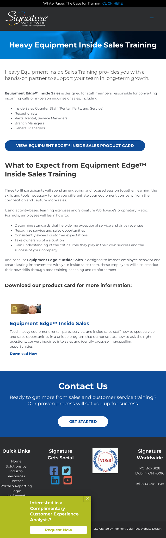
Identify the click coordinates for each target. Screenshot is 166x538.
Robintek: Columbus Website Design (137, 528)
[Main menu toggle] (152, 19)
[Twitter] (66, 470)
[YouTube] (68, 480)
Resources (16, 476)
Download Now (23, 353)
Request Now (58, 530)
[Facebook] (54, 470)
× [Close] (87, 499)
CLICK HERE (112, 3)
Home (16, 461)
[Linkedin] (55, 480)
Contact (16, 481)
